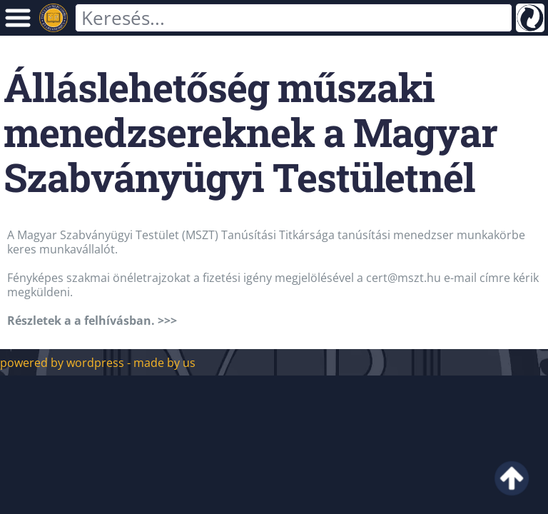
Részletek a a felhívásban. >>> (92, 320)
